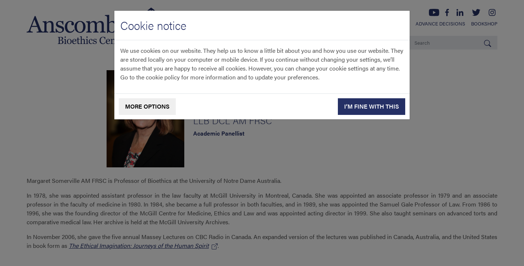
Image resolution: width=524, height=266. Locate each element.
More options (147, 106)
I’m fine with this (371, 106)
